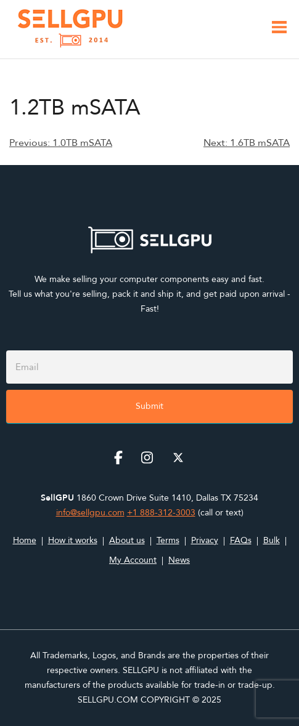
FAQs (241, 540)
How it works (72, 540)
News (179, 560)
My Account (133, 560)
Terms (168, 540)
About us (127, 540)
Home (24, 540)
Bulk (271, 540)
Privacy (204, 540)
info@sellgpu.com (90, 512)
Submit (149, 406)
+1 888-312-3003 (161, 512)
